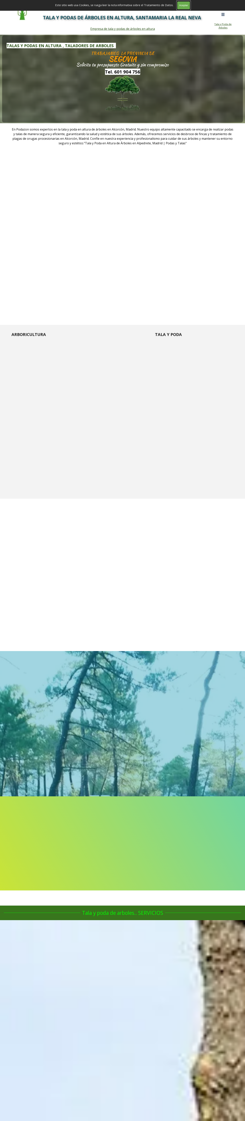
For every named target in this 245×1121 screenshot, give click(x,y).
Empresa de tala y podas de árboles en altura (122, 29)
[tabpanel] (122, 79)
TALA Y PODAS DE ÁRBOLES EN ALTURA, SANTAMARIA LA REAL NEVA (122, 17)
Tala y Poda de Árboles (223, 25)
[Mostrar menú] (222, 14)
